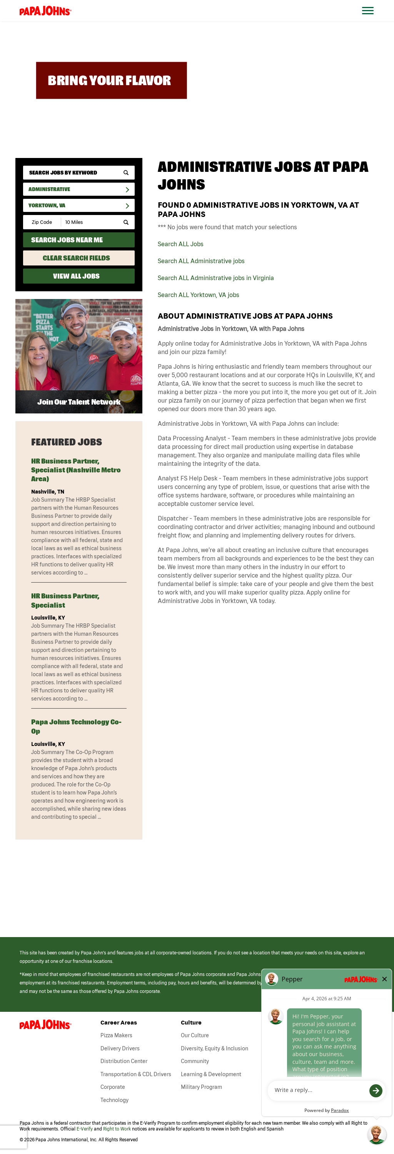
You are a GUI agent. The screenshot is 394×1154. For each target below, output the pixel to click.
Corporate (112, 1087)
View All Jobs (76, 276)
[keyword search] (79, 172)
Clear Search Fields (76, 258)
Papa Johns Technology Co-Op (76, 726)
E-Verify (85, 1128)
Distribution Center (123, 1061)
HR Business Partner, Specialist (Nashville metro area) (76, 470)
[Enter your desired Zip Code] (42, 222)
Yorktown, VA (46, 205)
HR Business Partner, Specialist (65, 600)
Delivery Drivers (120, 1048)
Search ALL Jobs (181, 243)
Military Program (201, 1087)
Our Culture (195, 1035)
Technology (114, 1100)
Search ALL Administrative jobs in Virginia (216, 277)
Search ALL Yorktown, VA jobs (198, 294)
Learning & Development (211, 1074)
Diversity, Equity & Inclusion (214, 1048)
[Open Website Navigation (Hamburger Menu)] (371, 20)
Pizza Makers (116, 1035)
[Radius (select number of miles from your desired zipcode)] (88, 222)
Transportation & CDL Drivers (135, 1074)
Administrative (49, 189)
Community (195, 1061)
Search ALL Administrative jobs (201, 260)
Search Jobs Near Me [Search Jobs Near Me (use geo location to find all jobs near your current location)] (67, 240)
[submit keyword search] (126, 172)
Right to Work (117, 1128)
